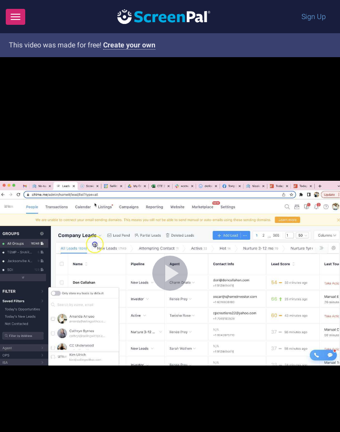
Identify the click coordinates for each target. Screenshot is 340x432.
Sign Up (313, 16)
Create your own (129, 45)
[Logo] (163, 16)
